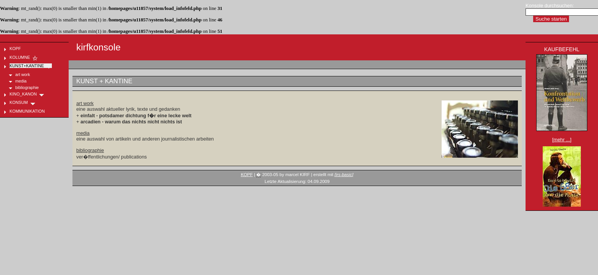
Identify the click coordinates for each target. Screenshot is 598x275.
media (83, 133)
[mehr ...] (562, 139)
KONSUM (23, 102)
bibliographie (90, 150)
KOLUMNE (24, 57)
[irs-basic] (343, 174)
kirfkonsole (98, 47)
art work (85, 103)
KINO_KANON (27, 94)
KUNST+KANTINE (31, 65)
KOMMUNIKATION (31, 111)
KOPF (246, 174)
